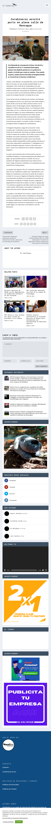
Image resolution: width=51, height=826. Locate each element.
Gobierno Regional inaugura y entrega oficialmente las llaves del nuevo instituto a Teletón (28, 405)
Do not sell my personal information (15, 818)
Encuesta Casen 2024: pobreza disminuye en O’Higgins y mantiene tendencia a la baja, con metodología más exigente (26, 397)
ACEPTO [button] (19, 821)
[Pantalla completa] (46, 570)
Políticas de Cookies (10, 789)
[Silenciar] (43, 570)
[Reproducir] (5, 570)
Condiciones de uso (9, 771)
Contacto (6, 767)
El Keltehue (20, 29)
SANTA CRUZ (25, 640)
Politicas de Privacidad (11, 784)
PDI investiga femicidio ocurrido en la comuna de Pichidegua (36, 292)
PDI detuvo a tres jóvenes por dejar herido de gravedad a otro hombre (14, 316)
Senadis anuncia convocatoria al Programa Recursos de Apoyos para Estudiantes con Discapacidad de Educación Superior (36, 319)
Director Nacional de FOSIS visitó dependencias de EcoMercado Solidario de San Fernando (14, 293)
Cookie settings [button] (8, 822)
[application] (25, 559)
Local (35, 29)
